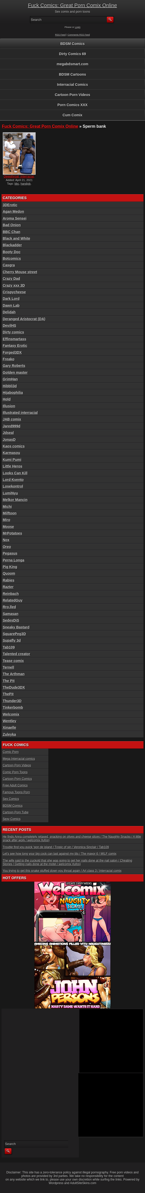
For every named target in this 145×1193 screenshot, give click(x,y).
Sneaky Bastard (16, 627)
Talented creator (16, 654)
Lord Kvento (13, 479)
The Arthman (14, 674)
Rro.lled (9, 607)
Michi (7, 506)
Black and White (16, 238)
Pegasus (10, 553)
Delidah (9, 312)
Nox (6, 540)
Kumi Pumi (12, 459)
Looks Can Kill (15, 473)
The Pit (9, 681)
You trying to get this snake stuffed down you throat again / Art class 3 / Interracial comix (62, 871)
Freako (8, 359)
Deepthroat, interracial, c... (19, 178)
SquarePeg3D (14, 634)
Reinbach (11, 593)
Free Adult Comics (15, 785)
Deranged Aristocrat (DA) (24, 319)
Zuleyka (9, 734)
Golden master (15, 372)
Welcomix (11, 714)
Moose (8, 526)
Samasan (10, 614)
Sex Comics (11, 799)
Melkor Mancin (15, 500)
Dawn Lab (11, 305)
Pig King (10, 567)
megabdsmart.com (72, 64)
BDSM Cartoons (72, 74)
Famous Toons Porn (16, 792)
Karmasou (11, 453)
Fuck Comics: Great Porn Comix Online (72, 5)
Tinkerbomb (13, 707)
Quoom (9, 573)
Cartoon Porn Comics (17, 779)
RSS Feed (60, 35)
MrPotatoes (12, 533)
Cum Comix (72, 115)
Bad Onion (12, 225)
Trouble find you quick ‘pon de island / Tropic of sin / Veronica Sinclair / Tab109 (56, 847)
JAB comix (12, 419)
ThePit (8, 694)
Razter (8, 587)
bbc (16, 183)
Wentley (9, 721)
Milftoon (10, 513)
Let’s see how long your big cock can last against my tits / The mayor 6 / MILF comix (60, 854)
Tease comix (13, 661)
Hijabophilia (13, 392)
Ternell (8, 667)
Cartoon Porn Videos (72, 95)
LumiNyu (10, 493)
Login (77, 27)
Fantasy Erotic (15, 345)
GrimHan (10, 379)
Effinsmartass (14, 339)
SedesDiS (11, 620)
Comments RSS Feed (79, 35)
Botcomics (12, 258)
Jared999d (11, 426)
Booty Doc (12, 252)
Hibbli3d (10, 386)
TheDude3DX (14, 687)
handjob (26, 183)
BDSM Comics (72, 44)
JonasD (9, 439)
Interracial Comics (72, 85)
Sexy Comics (12, 819)
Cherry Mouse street (20, 272)
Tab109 (9, 647)
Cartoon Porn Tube (15, 812)
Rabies (8, 580)
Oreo (7, 547)
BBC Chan (11, 232)
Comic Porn (11, 752)
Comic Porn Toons (15, 772)
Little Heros (12, 466)
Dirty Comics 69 (72, 54)
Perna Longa (13, 560)
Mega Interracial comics (19, 759)
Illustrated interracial (20, 412)
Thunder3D (12, 701)
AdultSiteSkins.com (83, 1183)
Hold (7, 399)
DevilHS (9, 325)
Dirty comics (13, 332)
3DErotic (10, 205)
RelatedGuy (13, 600)
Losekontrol (13, 486)
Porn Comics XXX (72, 105)
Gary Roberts (14, 365)
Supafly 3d (12, 640)
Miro (6, 520)
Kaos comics (14, 446)
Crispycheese (14, 292)
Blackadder (12, 245)
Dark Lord (11, 298)
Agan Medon (13, 211)
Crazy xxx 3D (14, 285)
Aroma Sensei (14, 218)
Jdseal (8, 432)
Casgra (9, 265)
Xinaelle (9, 727)
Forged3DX (12, 352)
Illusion (9, 406)
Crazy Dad (11, 278)
